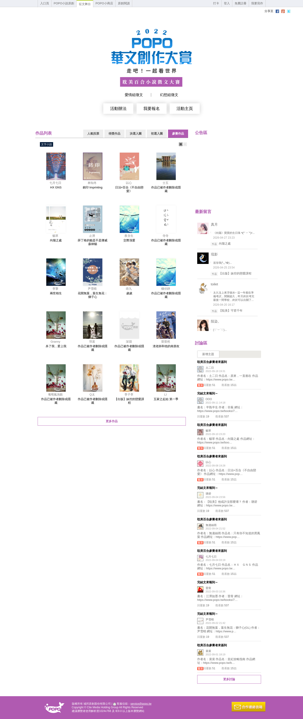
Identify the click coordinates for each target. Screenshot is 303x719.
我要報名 (151, 108)
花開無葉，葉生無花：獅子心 (92, 295)
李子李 (128, 394)
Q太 (92, 394)
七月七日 (55, 183)
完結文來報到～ (207, 393)
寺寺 (165, 235)
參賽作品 (178, 133)
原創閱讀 (124, 3)
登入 (227, 3)
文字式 (185, 144)
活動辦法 (118, 108)
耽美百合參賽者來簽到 (212, 362)
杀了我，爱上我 (56, 346)
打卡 (216, 3)
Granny (55, 341)
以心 (129, 183)
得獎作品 (114, 133)
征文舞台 (85, 4)
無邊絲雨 (211, 525)
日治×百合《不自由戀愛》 (129, 189)
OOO (209, 399)
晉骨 (208, 588)
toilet (214, 284)
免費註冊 (240, 3)
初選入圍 (157, 133)
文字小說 (46, 144)
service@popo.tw (140, 703)
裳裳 (208, 651)
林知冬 (92, 183)
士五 (165, 183)
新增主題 (208, 354)
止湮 (92, 235)
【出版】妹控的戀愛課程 (129, 400)
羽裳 (92, 341)
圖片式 (181, 144)
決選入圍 (136, 133)
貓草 (55, 235)
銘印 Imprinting (93, 187)
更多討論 (229, 679)
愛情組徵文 (134, 95)
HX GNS (56, 187)
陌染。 (216, 321)
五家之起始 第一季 (166, 399)
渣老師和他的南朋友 (166, 346)
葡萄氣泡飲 (55, 394)
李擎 (55, 288)
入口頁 (44, 3)
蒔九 (129, 288)
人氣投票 (93, 133)
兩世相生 (56, 293)
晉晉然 (165, 341)
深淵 (129, 341)
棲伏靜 (165, 288)
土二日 (210, 367)
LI (165, 394)
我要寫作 (257, 3)
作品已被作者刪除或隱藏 (166, 189)
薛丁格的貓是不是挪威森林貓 (92, 242)
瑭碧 (208, 493)
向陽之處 (56, 240)
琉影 (214, 254)
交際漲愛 (129, 240)
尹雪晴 (92, 288)
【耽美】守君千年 (231, 310)
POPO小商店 (104, 3)
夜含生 (128, 235)
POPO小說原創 (64, 3)
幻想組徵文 (169, 95)
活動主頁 (184, 108)
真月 (214, 224)
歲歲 (129, 293)
